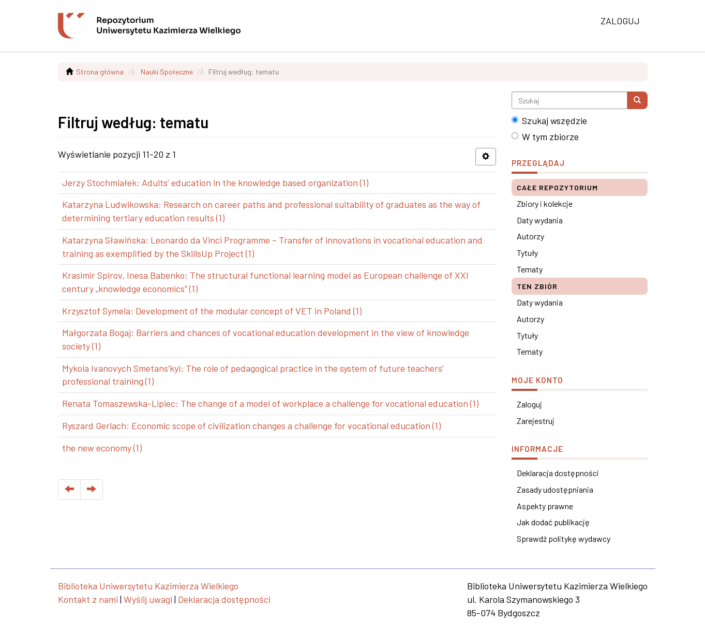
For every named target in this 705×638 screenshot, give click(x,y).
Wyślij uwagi (148, 599)
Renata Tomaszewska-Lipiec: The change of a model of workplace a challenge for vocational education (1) (270, 403)
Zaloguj (529, 404)
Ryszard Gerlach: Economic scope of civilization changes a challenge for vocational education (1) (251, 425)
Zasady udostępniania (555, 489)
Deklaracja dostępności (558, 473)
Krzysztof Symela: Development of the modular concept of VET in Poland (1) (212, 310)
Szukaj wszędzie (549, 120)
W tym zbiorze (545, 136)
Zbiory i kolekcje (545, 203)
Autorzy (530, 236)
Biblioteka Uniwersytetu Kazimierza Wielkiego (148, 585)
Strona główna (100, 71)
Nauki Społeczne (167, 71)
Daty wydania (540, 220)
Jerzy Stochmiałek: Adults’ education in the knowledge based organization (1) (215, 182)
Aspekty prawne (545, 506)
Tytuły (527, 252)
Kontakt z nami (88, 599)
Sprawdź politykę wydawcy (563, 538)
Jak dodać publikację (553, 522)
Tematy (530, 269)
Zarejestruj (535, 421)
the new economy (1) (102, 447)
